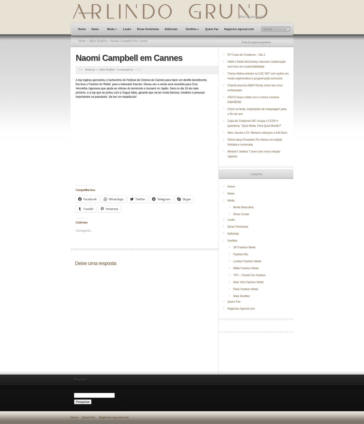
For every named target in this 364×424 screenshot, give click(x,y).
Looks (127, 29)
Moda (112, 29)
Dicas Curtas (241, 214)
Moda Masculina (243, 207)
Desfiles (192, 29)
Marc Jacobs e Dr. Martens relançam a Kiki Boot (257, 132)
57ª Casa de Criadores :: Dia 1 (246, 54)
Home (82, 29)
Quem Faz (211, 29)
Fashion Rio (240, 254)
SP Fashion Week (244, 247)
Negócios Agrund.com (239, 29)
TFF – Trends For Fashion (249, 275)
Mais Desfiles (98, 41)
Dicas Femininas (148, 29)
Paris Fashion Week (245, 289)
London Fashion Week (247, 261)
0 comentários (125, 69)
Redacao (90, 69)
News (95, 29)
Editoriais (171, 29)
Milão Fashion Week (246, 268)
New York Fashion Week (248, 282)
